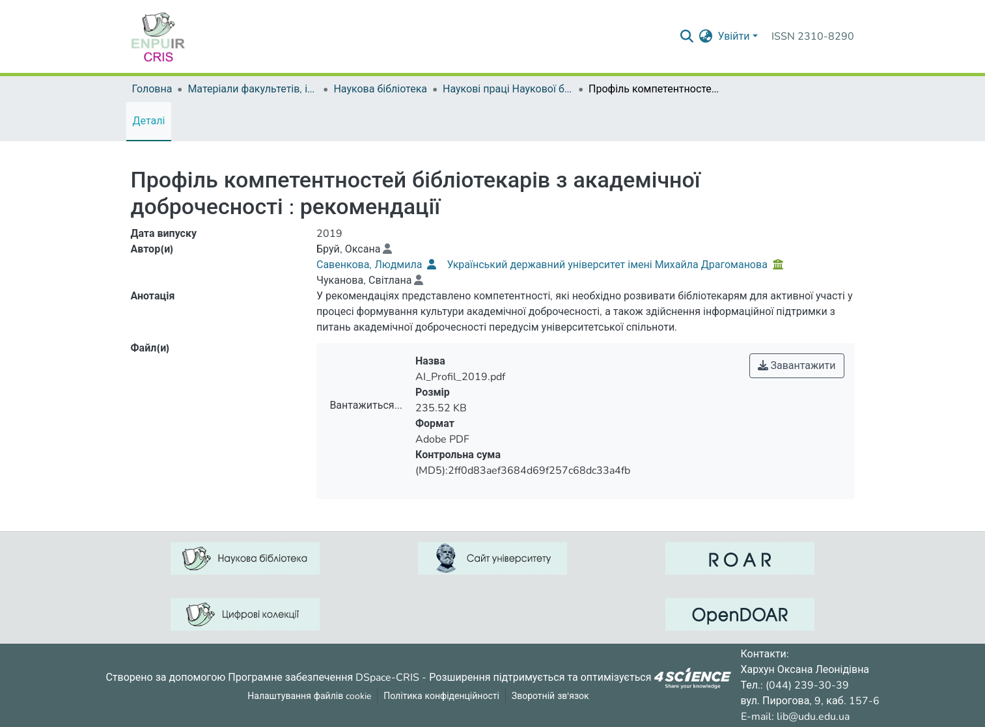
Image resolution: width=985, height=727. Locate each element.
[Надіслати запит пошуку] (686, 36)
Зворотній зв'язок (550, 696)
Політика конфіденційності (441, 696)
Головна (152, 89)
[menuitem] (705, 36)
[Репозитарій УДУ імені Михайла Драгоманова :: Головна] (158, 36)
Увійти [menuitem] (733, 36)
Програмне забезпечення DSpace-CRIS (323, 677)
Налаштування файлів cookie (309, 696)
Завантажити (797, 366)
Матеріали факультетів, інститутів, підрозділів (252, 89)
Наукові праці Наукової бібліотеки (508, 89)
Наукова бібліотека (380, 89)
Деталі (149, 121)
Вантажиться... (365, 405)
